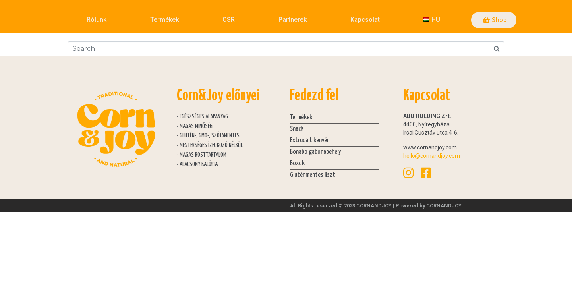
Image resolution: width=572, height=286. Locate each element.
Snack (296, 129)
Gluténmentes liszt (312, 175)
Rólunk (96, 19)
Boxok (297, 163)
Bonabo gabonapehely (315, 152)
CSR (228, 19)
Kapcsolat (365, 19)
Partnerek (292, 19)
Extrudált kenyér (309, 140)
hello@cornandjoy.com (431, 156)
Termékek (164, 19)
